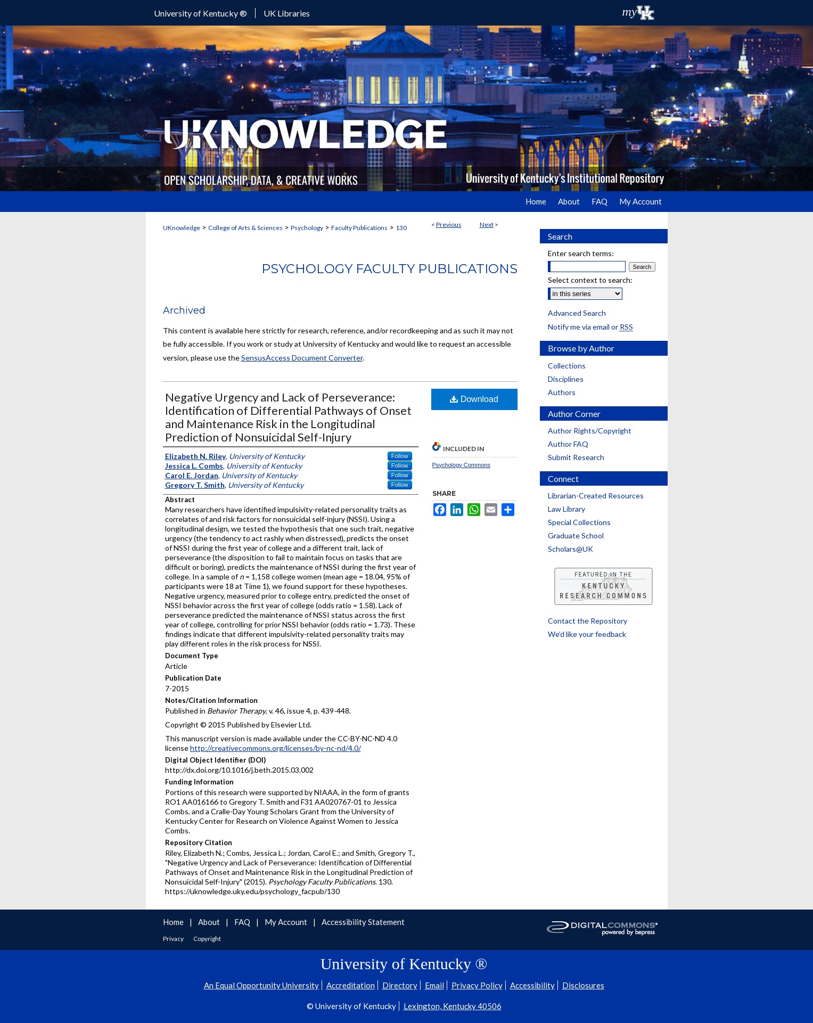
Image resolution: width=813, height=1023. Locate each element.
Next (487, 224)
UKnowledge (181, 228)
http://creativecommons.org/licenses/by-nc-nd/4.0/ (275, 747)
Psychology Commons (461, 465)
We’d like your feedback (587, 634)
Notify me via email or (590, 326)
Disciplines (566, 378)
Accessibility (532, 985)
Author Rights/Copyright (589, 430)
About (209, 922)
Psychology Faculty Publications (389, 268)
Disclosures (583, 985)
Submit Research (576, 457)
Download (474, 399)
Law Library (566, 508)
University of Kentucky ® (200, 13)
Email (434, 985)
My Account (287, 922)
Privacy (174, 939)
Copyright (207, 939)
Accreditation (350, 985)
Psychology (307, 228)
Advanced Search (577, 312)
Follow (399, 456)
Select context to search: (590, 279)
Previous (449, 224)
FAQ (243, 922)
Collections (567, 365)
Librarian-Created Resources (596, 495)
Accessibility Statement (363, 922)
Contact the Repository (587, 620)
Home (174, 922)
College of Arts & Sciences (245, 228)
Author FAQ (568, 443)
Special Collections (579, 522)
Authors (562, 392)
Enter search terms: (581, 253)
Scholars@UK (570, 548)
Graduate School (576, 535)
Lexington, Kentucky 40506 (453, 1006)
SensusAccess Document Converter (302, 357)
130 (401, 228)
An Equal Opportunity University (261, 985)
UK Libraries (287, 13)
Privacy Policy (477, 985)
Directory (399, 985)
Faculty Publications (359, 228)
